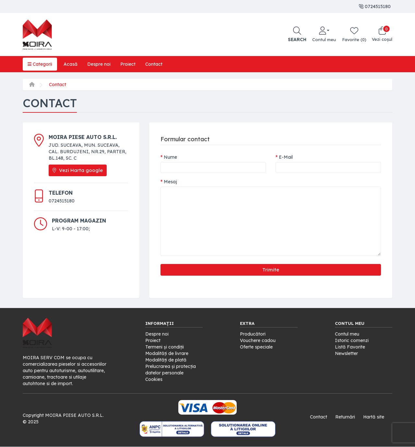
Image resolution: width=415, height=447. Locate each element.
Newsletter (346, 353)
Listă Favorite (350, 347)
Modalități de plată (166, 360)
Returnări (345, 417)
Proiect (128, 64)
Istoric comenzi (352, 340)
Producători (253, 334)
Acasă (70, 64)
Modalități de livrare (167, 353)
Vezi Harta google (78, 170)
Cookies (153, 379)
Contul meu (347, 334)
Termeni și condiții (164, 347)
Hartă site (373, 417)
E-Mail (286, 157)
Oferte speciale (256, 347)
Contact (153, 64)
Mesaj (170, 182)
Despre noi (99, 64)
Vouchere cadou (258, 340)
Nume (170, 157)
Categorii (40, 64)
